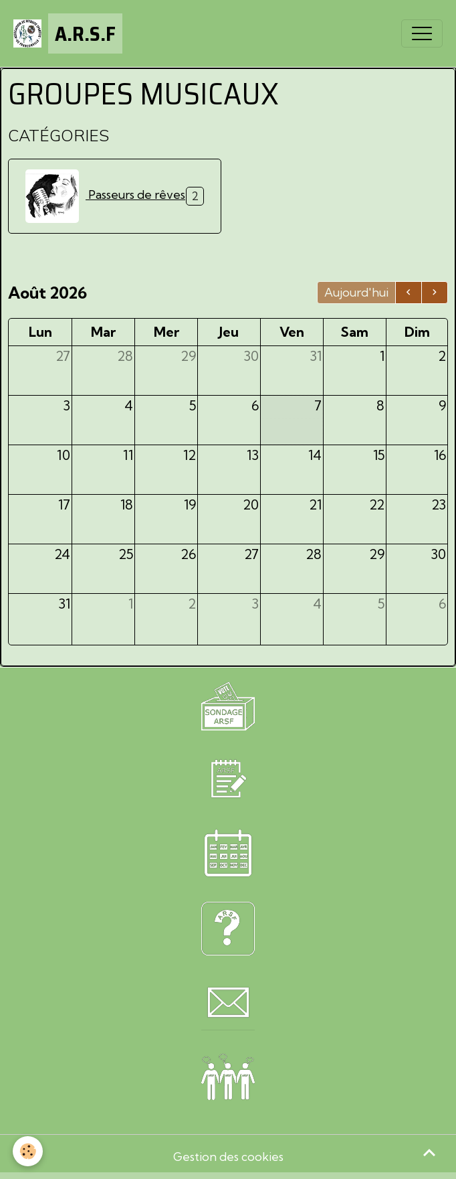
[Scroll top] (429, 1152)
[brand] (67, 33)
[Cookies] (28, 1151)
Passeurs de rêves (105, 196)
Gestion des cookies (228, 1157)
